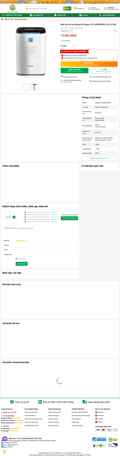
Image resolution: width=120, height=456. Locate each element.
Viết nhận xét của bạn (69, 218)
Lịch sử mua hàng (53, 422)
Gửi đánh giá (22, 264)
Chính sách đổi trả (30, 415)
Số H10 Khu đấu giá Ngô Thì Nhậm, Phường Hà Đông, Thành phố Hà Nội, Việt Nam (31, 440)
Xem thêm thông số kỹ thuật (99, 158)
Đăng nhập (110, 9)
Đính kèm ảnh (21, 259)
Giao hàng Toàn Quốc (70, 77)
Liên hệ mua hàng (77, 425)
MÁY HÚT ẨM (64, 28)
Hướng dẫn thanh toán (32, 425)
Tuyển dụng (75, 422)
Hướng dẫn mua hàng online (33, 419)
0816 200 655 (12, 442)
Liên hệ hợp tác (76, 419)
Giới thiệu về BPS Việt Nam (80, 412)
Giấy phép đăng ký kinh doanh (81, 415)
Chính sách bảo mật (54, 412)
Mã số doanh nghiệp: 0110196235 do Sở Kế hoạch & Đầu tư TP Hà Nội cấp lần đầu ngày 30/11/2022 (60, 455)
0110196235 (9, 447)
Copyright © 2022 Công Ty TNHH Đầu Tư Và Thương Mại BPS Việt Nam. (60, 453)
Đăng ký (117, 9)
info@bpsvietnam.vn (11, 445)
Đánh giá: (7, 240)
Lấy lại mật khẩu (53, 419)
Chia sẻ (116, 31)
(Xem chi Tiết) (68, 82)
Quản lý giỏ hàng (53, 425)
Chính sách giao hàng (31, 422)
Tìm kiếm (67, 8)
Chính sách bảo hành (31, 412)
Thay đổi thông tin (53, 415)
